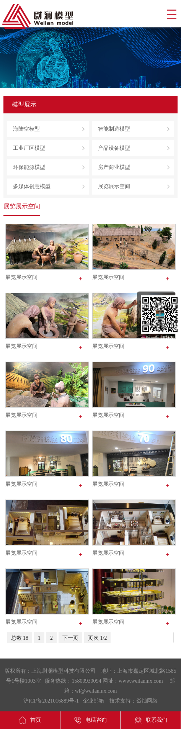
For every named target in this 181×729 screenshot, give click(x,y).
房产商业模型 (114, 167)
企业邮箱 (93, 701)
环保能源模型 (29, 167)
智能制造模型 (114, 129)
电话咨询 (90, 720)
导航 (171, 14)
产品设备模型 (114, 148)
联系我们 (150, 720)
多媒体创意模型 (32, 186)
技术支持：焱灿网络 (133, 701)
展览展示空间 (114, 186)
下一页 (70, 638)
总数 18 (20, 638)
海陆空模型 (26, 129)
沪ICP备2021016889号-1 (51, 701)
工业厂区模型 (29, 148)
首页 (30, 720)
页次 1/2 (97, 638)
